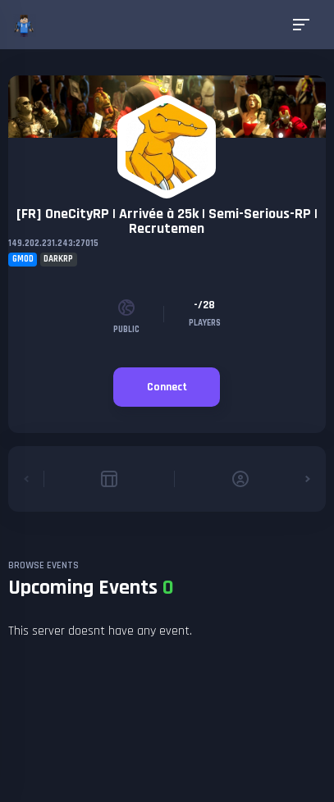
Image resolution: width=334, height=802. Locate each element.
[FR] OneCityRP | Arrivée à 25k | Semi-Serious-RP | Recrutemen (167, 221)
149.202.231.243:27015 (53, 243)
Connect (167, 387)
